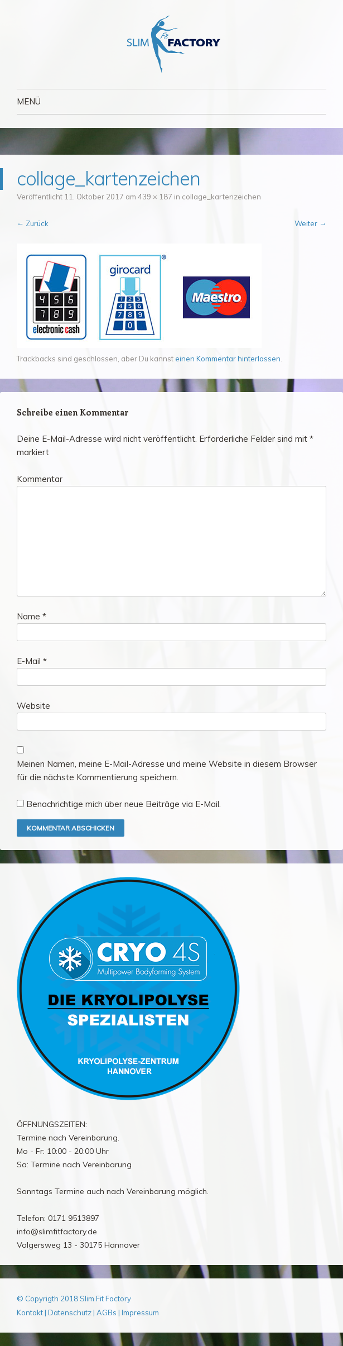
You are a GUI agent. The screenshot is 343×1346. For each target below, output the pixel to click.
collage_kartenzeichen (221, 196)
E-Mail (32, 661)
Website (33, 705)
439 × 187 (155, 196)
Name (31, 616)
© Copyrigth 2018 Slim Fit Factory (74, 1298)
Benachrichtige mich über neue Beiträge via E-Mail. (123, 804)
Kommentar (39, 479)
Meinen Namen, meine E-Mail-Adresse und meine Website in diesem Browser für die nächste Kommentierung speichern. (167, 770)
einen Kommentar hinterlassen (228, 358)
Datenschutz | (72, 1312)
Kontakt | (32, 1312)
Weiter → (310, 223)
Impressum (140, 1312)
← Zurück (33, 223)
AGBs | (108, 1312)
